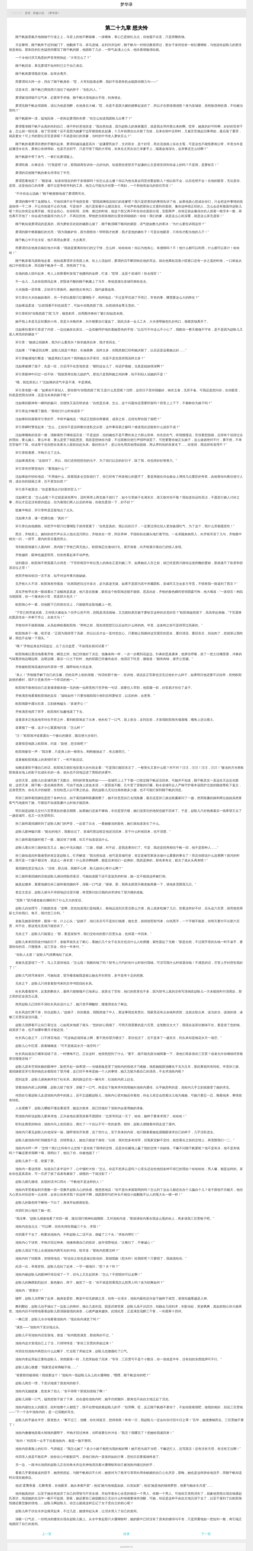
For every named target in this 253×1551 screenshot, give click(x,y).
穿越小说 (38, 13)
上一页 (46, 1534)
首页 (28, 13)
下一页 (206, 1534)
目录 (126, 1534)
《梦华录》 (53, 13)
